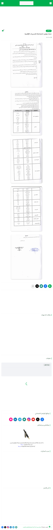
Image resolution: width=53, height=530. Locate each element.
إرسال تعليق (47, 365)
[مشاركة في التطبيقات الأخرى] (33, 286)
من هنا (22, 444)
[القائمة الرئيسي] (51, 3)
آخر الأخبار (49, 31)
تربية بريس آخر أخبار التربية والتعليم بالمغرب (32, 527)
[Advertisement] (26, 19)
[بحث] (2, 3)
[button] (45, 286)
